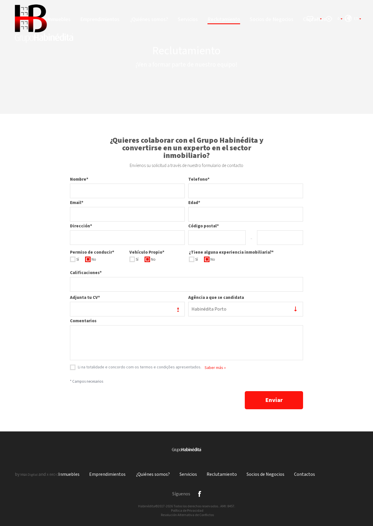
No (94, 259)
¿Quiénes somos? (149, 19)
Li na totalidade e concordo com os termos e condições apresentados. (139, 367)
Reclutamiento (223, 19)
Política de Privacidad (187, 510)
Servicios (188, 19)
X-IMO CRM (55, 475)
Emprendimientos (100, 19)
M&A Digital (29, 475)
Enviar (274, 400)
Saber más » (215, 367)
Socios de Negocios (271, 19)
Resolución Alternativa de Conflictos (187, 515)
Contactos (304, 474)
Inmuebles (59, 19)
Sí (77, 259)
